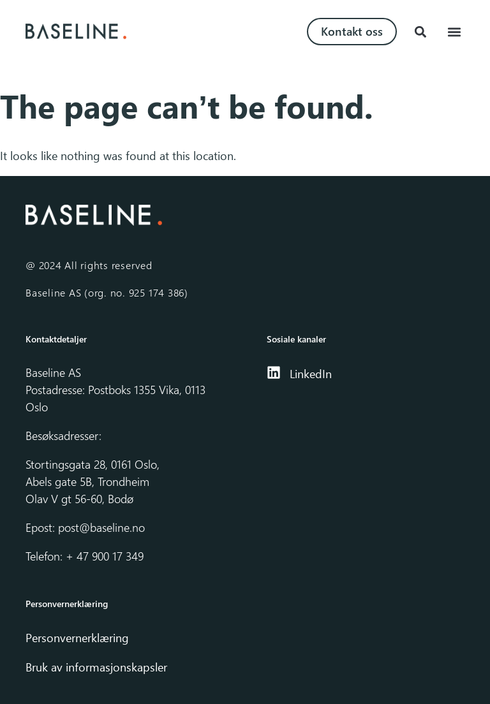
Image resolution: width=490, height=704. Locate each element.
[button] (420, 31)
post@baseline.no (101, 527)
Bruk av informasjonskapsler (96, 667)
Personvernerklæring (79, 637)
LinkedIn (311, 373)
